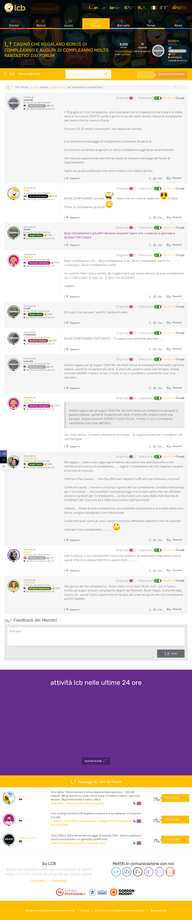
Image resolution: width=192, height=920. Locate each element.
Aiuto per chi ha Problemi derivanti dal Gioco (120, 910)
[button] (137, 803)
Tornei (151, 24)
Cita (155, 178)
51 (156, 839)
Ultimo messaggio (124, 51)
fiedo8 (27, 552)
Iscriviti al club (96, 761)
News (178, 24)
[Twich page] (148, 871)
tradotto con (173, 98)
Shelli (27, 229)
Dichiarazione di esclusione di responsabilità (49, 910)
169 (156, 819)
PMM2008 (30, 334)
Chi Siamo (38, 881)
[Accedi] (180, 8)
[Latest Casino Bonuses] (15, 8)
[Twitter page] (137, 871)
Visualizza (175, 797)
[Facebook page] (126, 871)
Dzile (22, 817)
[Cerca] (106, 74)
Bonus (41, 24)
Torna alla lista (22, 74)
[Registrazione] (165, 8)
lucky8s (173, 44)
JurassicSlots (27, 837)
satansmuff (30, 458)
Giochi (68, 24)
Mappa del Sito (160, 910)
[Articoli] (98, 8)
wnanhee (125, 54)
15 (156, 798)
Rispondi (177, 178)
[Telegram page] (116, 871)
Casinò (14, 24)
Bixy (21, 796)
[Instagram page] (159, 871)
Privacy (84, 910)
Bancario (123, 24)
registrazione (57, 87)
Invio (174, 653)
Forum (96, 24)
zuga (26, 190)
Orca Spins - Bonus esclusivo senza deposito (77, 803)
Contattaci (59, 881)
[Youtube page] (170, 871)
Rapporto (72, 178)
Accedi (34, 87)
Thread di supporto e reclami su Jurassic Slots (78, 843)
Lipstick (28, 257)
